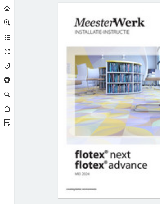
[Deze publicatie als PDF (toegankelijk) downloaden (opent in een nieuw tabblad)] (7, 66)
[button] (7, 22)
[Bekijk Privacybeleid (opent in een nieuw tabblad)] (7, 123)
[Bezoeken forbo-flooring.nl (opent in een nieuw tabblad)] (7, 8)
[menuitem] (7, 29)
